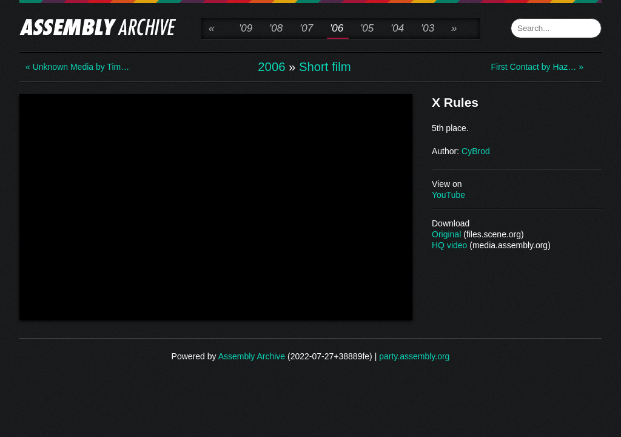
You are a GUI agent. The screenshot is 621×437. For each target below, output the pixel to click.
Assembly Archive (251, 356)
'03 (427, 28)
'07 (306, 28)
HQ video (449, 245)
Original (446, 234)
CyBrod (476, 151)
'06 (336, 28)
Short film (325, 66)
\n (216, 206)
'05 (367, 28)
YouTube (448, 195)
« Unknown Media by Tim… (74, 67)
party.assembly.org (414, 356)
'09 (245, 28)
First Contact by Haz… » (537, 67)
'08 (276, 28)
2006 (271, 66)
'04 (397, 28)
